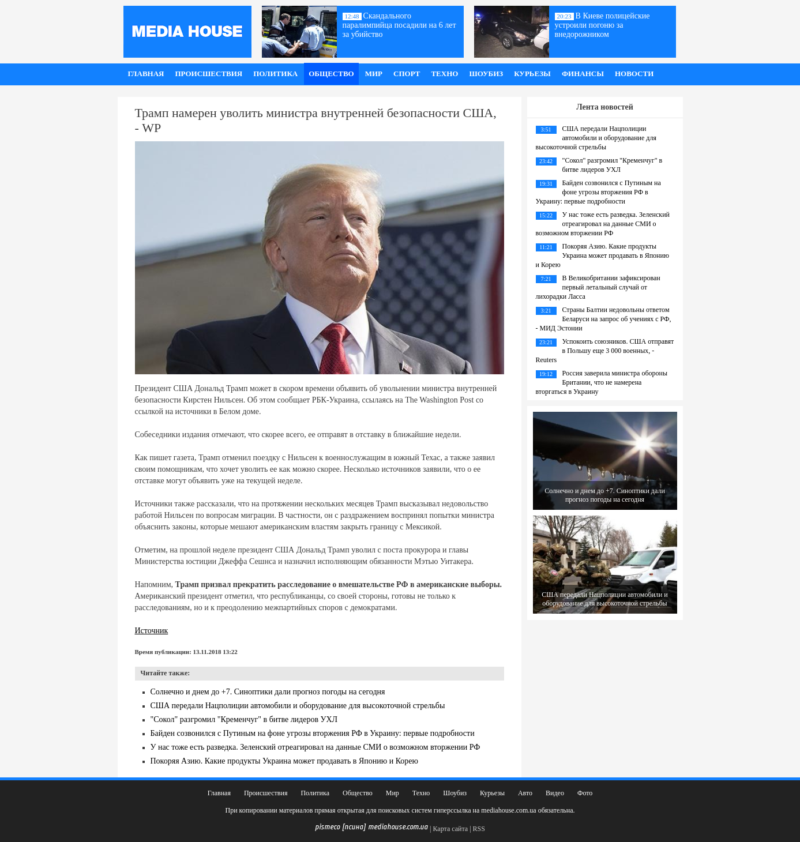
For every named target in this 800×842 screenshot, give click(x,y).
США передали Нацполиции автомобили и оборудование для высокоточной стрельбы (298, 705)
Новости (634, 73)
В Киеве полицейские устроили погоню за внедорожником (602, 25)
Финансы (583, 73)
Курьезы (532, 73)
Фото (584, 793)
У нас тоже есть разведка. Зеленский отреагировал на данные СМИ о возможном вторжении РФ (315, 747)
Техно (444, 73)
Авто (525, 793)
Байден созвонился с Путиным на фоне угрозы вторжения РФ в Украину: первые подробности (313, 733)
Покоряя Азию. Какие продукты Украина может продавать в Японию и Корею (285, 761)
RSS (479, 829)
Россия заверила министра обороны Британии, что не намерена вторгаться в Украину (601, 382)
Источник (151, 630)
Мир (373, 73)
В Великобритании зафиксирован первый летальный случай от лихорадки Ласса (598, 287)
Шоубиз (486, 73)
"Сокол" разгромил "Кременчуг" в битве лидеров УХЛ (244, 719)
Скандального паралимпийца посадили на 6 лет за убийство (399, 25)
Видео (555, 793)
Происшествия (208, 73)
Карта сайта (450, 829)
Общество (331, 73)
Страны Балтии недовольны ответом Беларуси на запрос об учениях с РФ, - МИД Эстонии (603, 319)
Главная (146, 73)
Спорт (406, 73)
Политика (275, 73)
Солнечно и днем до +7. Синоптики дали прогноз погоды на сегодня (268, 691)
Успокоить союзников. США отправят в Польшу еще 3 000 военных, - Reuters (605, 350)
